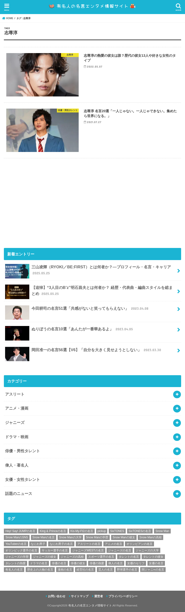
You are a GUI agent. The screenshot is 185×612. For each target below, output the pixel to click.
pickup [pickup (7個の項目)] (102, 531)
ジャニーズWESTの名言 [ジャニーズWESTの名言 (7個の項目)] (88, 550)
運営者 (98, 596)
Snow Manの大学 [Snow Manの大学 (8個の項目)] (70, 537)
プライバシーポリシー (123, 596)
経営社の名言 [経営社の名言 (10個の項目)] (85, 569)
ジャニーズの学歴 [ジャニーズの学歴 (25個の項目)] (17, 556)
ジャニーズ (14, 422)
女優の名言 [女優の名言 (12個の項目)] (156, 563)
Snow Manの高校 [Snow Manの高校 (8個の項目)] (150, 537)
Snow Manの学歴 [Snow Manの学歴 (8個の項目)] (97, 537)
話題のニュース (18, 493)
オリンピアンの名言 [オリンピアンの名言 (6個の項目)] (139, 544)
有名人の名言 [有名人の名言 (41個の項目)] (14, 569)
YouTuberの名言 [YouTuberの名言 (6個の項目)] (15, 544)
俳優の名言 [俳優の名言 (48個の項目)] (59, 563)
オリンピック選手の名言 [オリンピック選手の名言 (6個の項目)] (21, 550)
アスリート (14, 394)
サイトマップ (79, 596)
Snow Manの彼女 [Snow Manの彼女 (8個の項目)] (124, 537)
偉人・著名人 (16, 465)
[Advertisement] (92, 202)
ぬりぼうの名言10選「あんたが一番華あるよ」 (69, 331)
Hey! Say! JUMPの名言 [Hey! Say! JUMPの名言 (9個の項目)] (20, 531)
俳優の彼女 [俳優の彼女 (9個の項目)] (78, 563)
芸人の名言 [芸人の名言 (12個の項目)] (105, 569)
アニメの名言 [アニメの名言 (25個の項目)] (113, 544)
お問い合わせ (56, 596)
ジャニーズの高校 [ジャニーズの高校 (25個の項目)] (72, 556)
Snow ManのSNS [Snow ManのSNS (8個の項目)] (16, 537)
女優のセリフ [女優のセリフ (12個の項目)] (136, 563)
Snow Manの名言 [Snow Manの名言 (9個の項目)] (43, 537)
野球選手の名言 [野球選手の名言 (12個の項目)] (127, 569)
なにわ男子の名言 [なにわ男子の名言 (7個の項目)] (61, 544)
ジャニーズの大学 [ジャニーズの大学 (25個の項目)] (147, 550)
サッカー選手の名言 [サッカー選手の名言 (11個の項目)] (55, 550)
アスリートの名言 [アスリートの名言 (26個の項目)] (88, 544)
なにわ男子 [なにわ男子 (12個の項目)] (38, 544)
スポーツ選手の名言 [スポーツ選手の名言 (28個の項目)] (101, 556)
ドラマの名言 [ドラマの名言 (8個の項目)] (38, 563)
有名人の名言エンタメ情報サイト (90, 605)
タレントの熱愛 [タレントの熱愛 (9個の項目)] (15, 563)
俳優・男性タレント (22, 451)
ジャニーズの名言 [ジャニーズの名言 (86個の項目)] (119, 550)
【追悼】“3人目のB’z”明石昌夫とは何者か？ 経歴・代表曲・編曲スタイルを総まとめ (88, 292)
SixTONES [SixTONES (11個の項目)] (117, 531)
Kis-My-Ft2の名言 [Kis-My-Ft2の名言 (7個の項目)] (81, 531)
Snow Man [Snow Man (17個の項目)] (162, 531)
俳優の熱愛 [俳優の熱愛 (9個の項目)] (97, 563)
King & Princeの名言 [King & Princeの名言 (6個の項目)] (53, 531)
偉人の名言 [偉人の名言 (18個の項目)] (115, 563)
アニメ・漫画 (16, 408)
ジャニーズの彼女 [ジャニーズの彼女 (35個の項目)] (44, 556)
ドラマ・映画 (16, 437)
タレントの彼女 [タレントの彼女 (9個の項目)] (153, 556)
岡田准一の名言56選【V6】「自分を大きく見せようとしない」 (83, 352)
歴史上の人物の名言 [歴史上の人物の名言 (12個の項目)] (40, 569)
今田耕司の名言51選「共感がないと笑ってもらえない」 (77, 310)
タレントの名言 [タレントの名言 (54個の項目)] (129, 556)
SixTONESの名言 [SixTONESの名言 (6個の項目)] (140, 531)
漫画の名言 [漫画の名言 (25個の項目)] (65, 569)
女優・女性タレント (22, 479)
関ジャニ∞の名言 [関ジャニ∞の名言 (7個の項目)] (153, 569)
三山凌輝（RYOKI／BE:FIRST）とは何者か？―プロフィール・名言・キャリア (88, 271)
